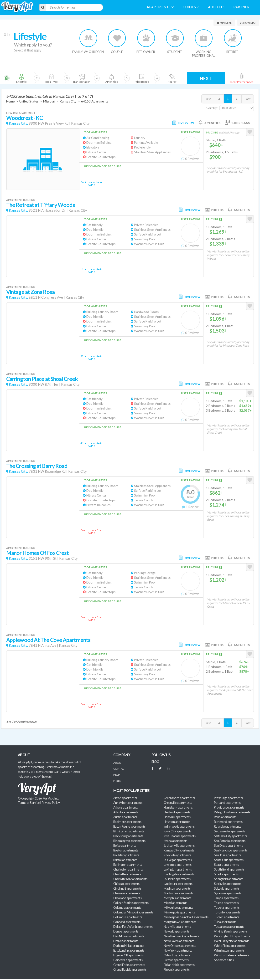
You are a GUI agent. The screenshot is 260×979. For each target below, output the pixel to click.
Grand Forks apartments (129, 965)
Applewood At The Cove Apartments (48, 640)
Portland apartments (227, 803)
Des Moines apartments (128, 936)
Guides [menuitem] (191, 7)
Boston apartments (125, 850)
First (208, 99)
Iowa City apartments (177, 831)
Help (116, 774)
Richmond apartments (228, 822)
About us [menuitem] (216, 7)
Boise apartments (124, 845)
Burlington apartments (127, 864)
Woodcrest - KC (24, 118)
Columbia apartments (127, 907)
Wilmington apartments (229, 950)
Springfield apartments (228, 879)
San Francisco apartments (230, 850)
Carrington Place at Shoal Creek (42, 379)
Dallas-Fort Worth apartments (132, 926)
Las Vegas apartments (178, 860)
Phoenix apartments (176, 969)
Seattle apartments (226, 864)
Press (116, 780)
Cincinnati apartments (127, 888)
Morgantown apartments (180, 922)
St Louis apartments (226, 888)
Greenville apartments (178, 803)
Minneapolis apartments (179, 912)
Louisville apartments (177, 879)
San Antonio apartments (229, 841)
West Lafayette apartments (231, 941)
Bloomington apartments (129, 841)
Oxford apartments (176, 960)
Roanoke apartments (227, 826)
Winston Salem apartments (231, 955)
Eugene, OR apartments (128, 955)
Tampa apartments (226, 898)
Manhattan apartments (178, 893)
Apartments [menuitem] (160, 7)
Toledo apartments (226, 903)
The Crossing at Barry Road (36, 466)
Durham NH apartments (128, 946)
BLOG (155, 762)
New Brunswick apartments (181, 936)
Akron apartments (125, 798)
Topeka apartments (226, 907)
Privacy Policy (51, 803)
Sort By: (212, 108)
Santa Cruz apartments (229, 860)
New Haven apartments (179, 941)
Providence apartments (229, 807)
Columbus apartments (127, 917)
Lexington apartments (178, 869)
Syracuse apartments (227, 893)
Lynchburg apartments (178, 884)
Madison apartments (177, 888)
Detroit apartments (125, 941)
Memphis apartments (177, 898)
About (118, 762)
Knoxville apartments (177, 855)
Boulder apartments (126, 855)
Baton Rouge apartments (129, 826)
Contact (119, 768)
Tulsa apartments (225, 922)
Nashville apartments (177, 926)
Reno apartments (225, 817)
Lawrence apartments (178, 864)
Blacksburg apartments (128, 836)
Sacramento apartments (229, 831)
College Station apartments (130, 903)
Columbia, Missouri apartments (133, 912)
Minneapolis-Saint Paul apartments (186, 917)
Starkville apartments (227, 884)
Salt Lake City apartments (230, 836)
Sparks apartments (226, 874)
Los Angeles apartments (179, 874)
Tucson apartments (226, 917)
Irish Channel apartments (179, 836)
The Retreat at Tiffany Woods (40, 205)
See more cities (224, 960)
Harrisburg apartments (178, 807)
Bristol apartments (125, 860)
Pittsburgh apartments (228, 798)
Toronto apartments (227, 912)
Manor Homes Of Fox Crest (37, 553)
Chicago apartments (126, 884)
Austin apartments (125, 817)
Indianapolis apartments (179, 826)
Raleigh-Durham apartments (232, 812)
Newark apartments (176, 931)
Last (247, 99)
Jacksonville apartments (179, 845)
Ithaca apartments (175, 841)
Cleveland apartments (127, 898)
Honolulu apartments (177, 817)
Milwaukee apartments (178, 907)
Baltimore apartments (127, 822)
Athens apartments (125, 807)
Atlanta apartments (125, 812)
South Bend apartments (229, 869)
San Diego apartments (228, 845)
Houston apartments (177, 822)
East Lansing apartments (128, 950)
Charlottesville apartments (130, 879)
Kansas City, (18, 123)
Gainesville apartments (127, 960)
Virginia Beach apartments (231, 931)
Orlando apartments (177, 955)
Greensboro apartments (179, 798)
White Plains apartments (229, 946)
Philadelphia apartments (179, 965)
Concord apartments (126, 922)
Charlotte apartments (127, 874)
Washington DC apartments (232, 936)
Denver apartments (125, 931)
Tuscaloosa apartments (229, 926)
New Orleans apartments (180, 946)
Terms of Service (28, 803)
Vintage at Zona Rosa (30, 292)
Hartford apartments (177, 812)
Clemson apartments (126, 893)
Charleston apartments (128, 869)
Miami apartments (175, 903)
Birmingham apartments (128, 831)
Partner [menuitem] (241, 7)
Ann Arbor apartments (127, 803)
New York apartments (178, 950)
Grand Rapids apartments (129, 969)
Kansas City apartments (179, 850)
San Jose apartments (227, 855)
